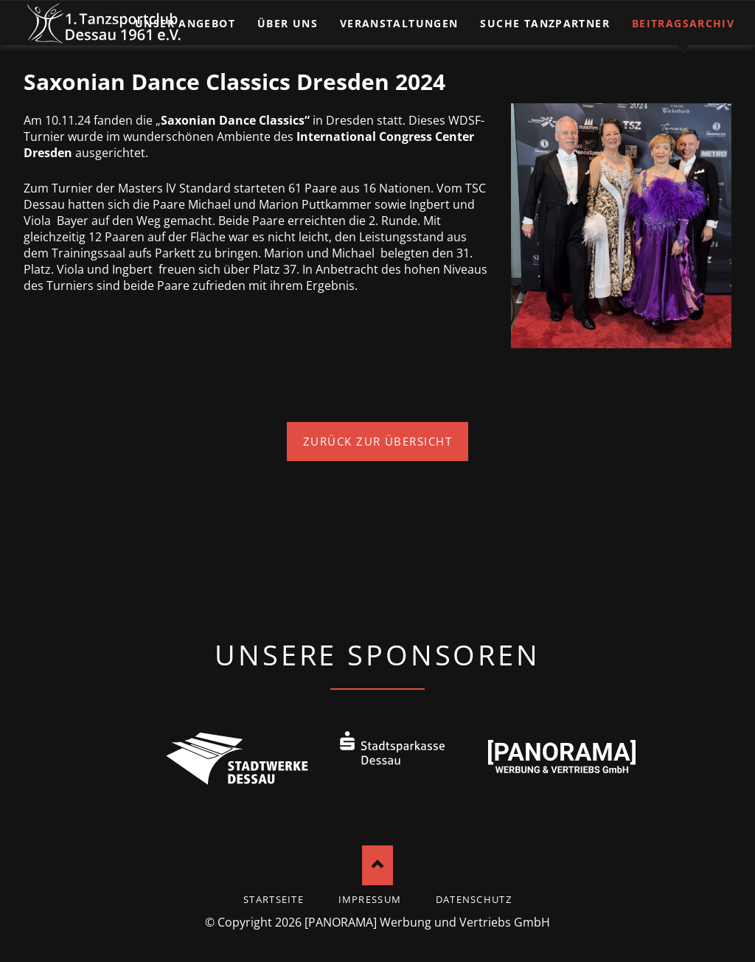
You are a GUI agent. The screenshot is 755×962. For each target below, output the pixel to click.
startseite (273, 899)
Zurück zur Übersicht (378, 441)
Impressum (370, 899)
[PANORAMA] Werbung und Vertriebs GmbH (427, 922)
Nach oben (378, 865)
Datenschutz (474, 899)
